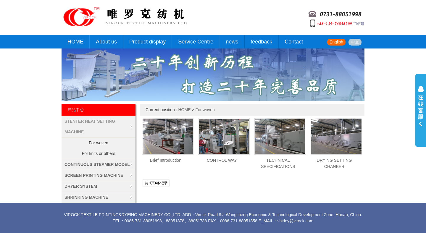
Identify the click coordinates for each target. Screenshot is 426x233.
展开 (420, 110)
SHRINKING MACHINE (86, 197)
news (232, 42)
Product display (147, 42)
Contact (294, 42)
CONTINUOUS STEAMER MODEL (97, 164)
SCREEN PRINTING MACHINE (93, 175)
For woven (98, 142)
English (336, 42)
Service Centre (195, 42)
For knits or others (98, 153)
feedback (261, 42)
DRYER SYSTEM (80, 186)
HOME (75, 42)
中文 (355, 42)
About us (106, 42)
